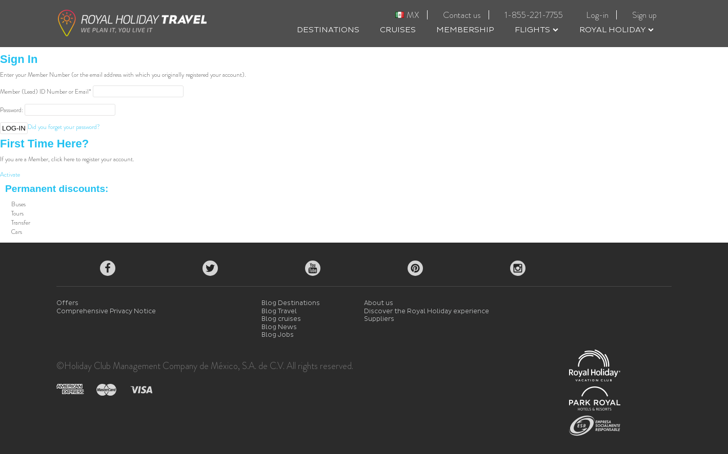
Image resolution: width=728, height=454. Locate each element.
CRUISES (398, 30)
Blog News (279, 327)
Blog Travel (279, 311)
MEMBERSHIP (465, 30)
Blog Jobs (277, 335)
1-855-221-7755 (533, 15)
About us (378, 303)
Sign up (644, 15)
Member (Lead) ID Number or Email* (45, 91)
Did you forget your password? (64, 127)
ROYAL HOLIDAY (616, 30)
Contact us (462, 15)
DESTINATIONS (328, 30)
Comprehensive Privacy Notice (106, 311)
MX (407, 15)
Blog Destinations (290, 303)
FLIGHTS (537, 30)
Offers (67, 303)
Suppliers (379, 319)
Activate (10, 174)
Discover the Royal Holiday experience (426, 311)
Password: (11, 110)
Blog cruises (281, 319)
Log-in (597, 15)
